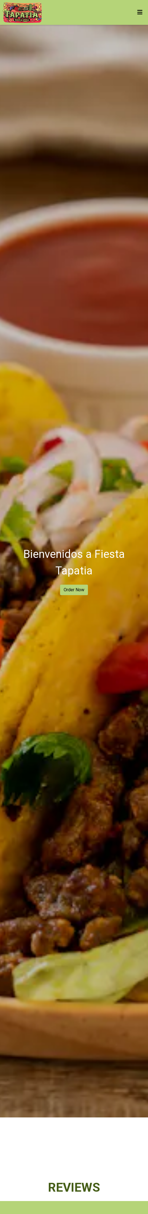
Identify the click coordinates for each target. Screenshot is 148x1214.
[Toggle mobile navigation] (140, 12)
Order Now (74, 589)
